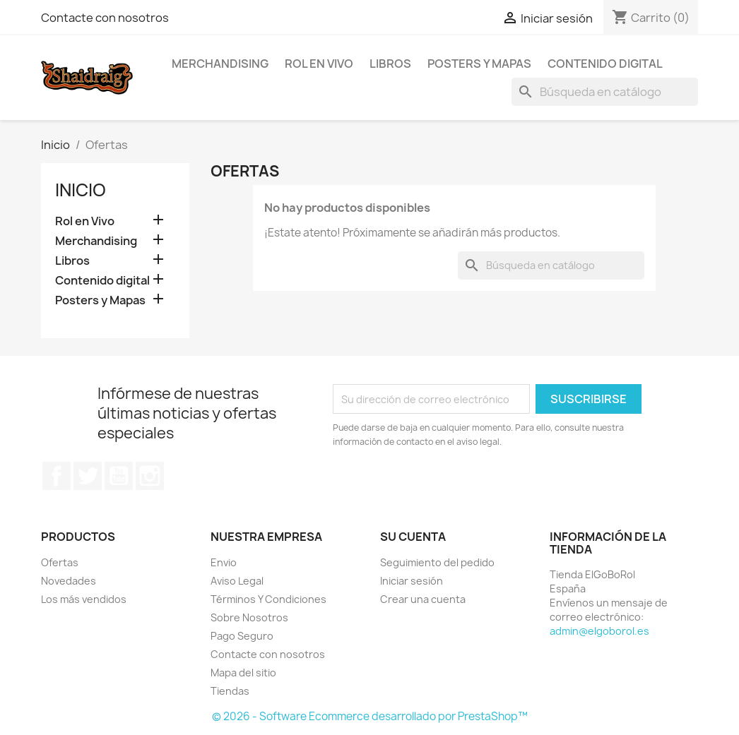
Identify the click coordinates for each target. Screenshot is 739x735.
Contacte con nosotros (105, 17)
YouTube (119, 476)
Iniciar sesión (411, 580)
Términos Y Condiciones (268, 599)
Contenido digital (605, 63)
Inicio (80, 190)
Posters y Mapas (479, 63)
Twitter (87, 476)
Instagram (150, 476)
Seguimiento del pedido (437, 562)
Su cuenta (413, 536)
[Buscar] (605, 92)
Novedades (68, 580)
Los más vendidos (83, 599)
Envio (224, 562)
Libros (390, 63)
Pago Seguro (242, 636)
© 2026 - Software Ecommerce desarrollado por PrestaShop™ (370, 716)
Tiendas (230, 691)
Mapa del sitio (243, 672)
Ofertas (59, 562)
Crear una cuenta (423, 599)
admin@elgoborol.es (599, 631)
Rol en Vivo (319, 63)
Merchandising (220, 63)
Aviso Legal (237, 580)
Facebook (56, 476)
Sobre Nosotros (249, 617)
